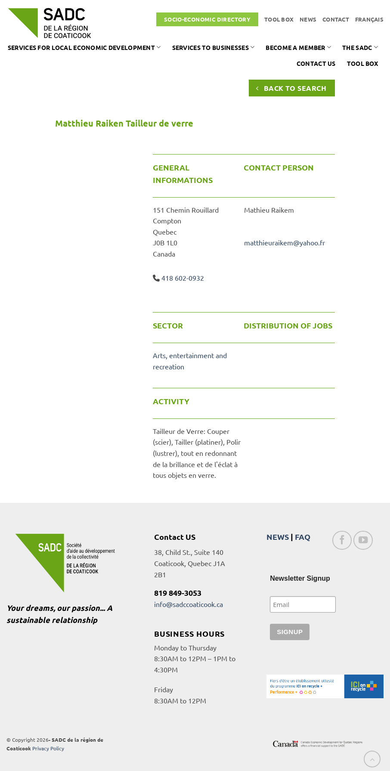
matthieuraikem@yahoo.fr (284, 242)
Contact (335, 19)
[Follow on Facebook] (342, 540)
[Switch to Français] (369, 19)
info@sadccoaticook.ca (188, 604)
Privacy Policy (48, 748)
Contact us (316, 63)
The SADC (360, 47)
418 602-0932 (182, 277)
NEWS (277, 537)
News (308, 19)
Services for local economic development (84, 47)
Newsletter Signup (300, 578)
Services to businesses (213, 47)
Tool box (279, 19)
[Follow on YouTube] (363, 540)
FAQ (302, 537)
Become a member (298, 47)
